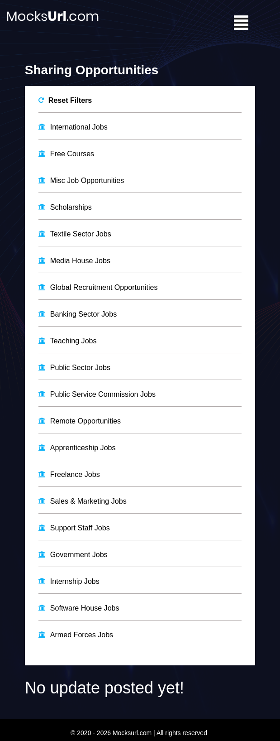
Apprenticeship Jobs (82, 446)
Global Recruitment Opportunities (103, 286)
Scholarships (71, 206)
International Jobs (78, 126)
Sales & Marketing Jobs (88, 500)
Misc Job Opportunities (87, 180)
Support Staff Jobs (79, 526)
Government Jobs (78, 553)
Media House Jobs (80, 260)
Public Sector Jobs (80, 366)
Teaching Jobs (73, 340)
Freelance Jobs (75, 473)
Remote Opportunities (85, 419)
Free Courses (72, 153)
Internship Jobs (75, 579)
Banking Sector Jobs (83, 313)
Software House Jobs (84, 606)
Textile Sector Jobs (80, 233)
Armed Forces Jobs (81, 633)
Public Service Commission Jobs (102, 393)
